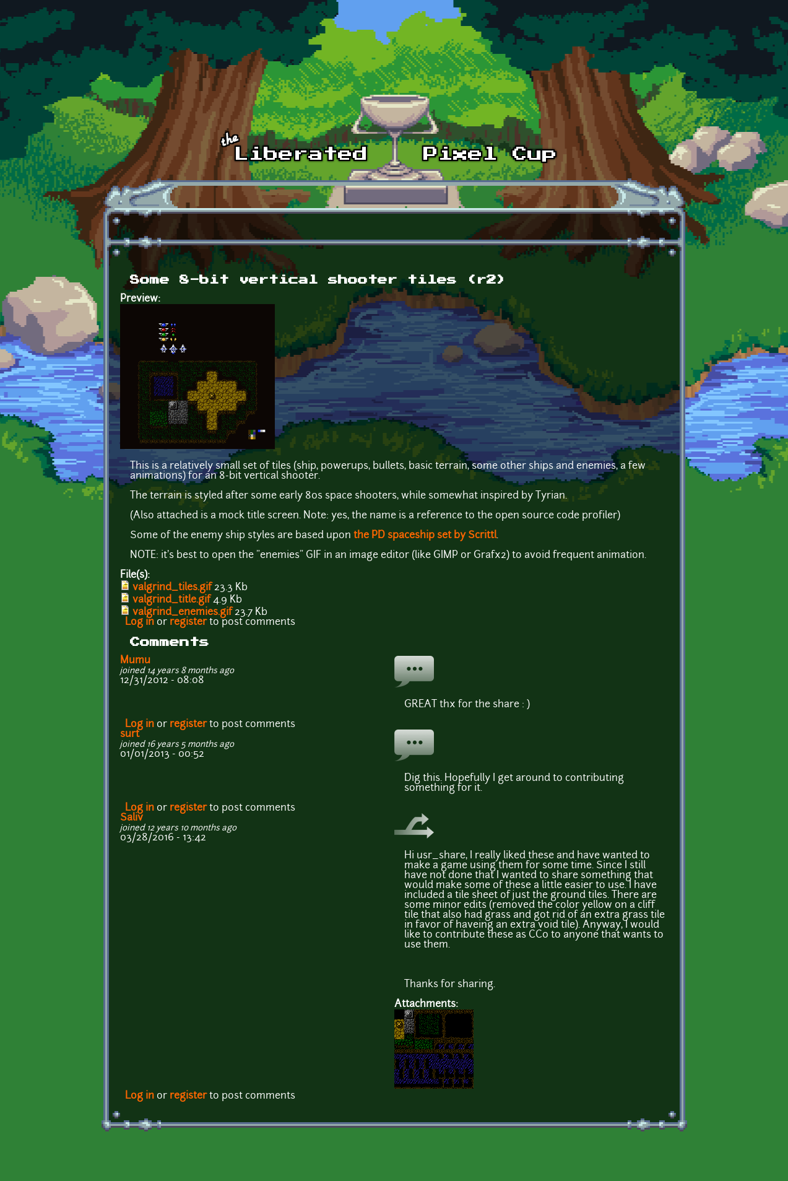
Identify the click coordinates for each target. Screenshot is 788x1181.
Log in (139, 622)
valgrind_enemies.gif (182, 612)
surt (129, 734)
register (188, 622)
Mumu (135, 661)
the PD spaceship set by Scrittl (424, 536)
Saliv (131, 818)
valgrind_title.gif (171, 600)
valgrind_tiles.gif (172, 588)
